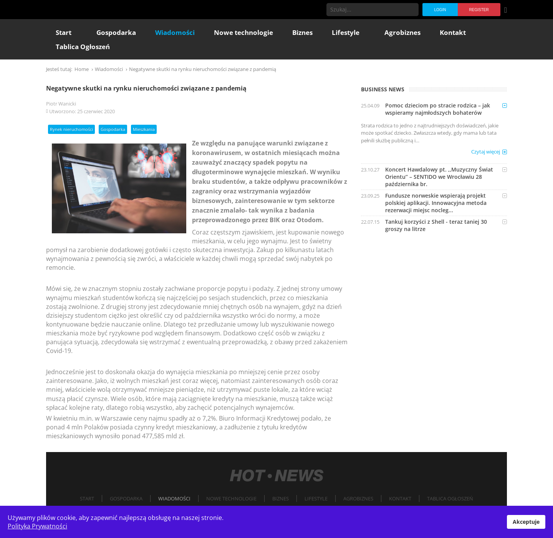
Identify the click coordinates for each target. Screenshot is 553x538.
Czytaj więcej (485, 151)
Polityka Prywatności (37, 526)
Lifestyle (316, 498)
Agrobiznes (358, 498)
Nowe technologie (231, 498)
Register (479, 10)
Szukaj (412, 9)
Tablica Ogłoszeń (450, 498)
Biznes (280, 498)
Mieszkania (144, 129)
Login (440, 10)
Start (87, 498)
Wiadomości (174, 498)
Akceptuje (526, 521)
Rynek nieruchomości (71, 129)
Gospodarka (113, 129)
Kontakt (400, 498)
